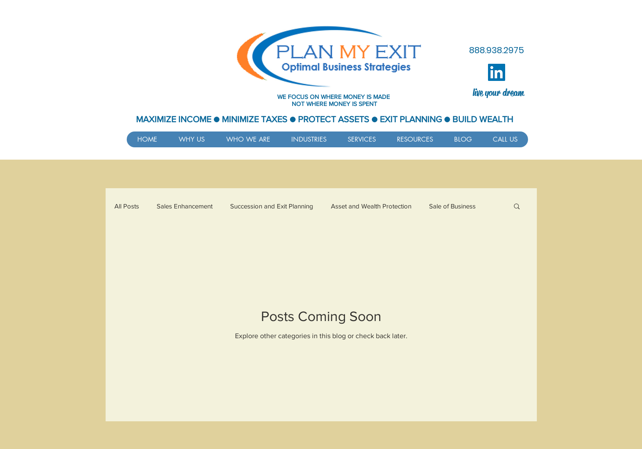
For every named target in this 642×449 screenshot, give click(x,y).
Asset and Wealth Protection (371, 206)
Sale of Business (452, 206)
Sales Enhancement (185, 206)
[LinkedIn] (496, 72)
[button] (415, 139)
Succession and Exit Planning (271, 206)
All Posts (126, 206)
